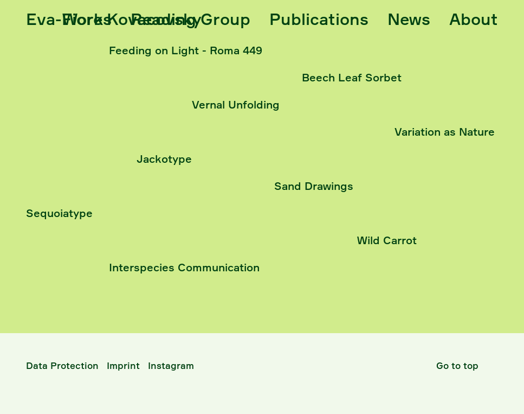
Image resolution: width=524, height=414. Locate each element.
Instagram (171, 365)
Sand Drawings (313, 186)
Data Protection (62, 365)
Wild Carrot (387, 240)
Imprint (123, 365)
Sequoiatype (59, 213)
